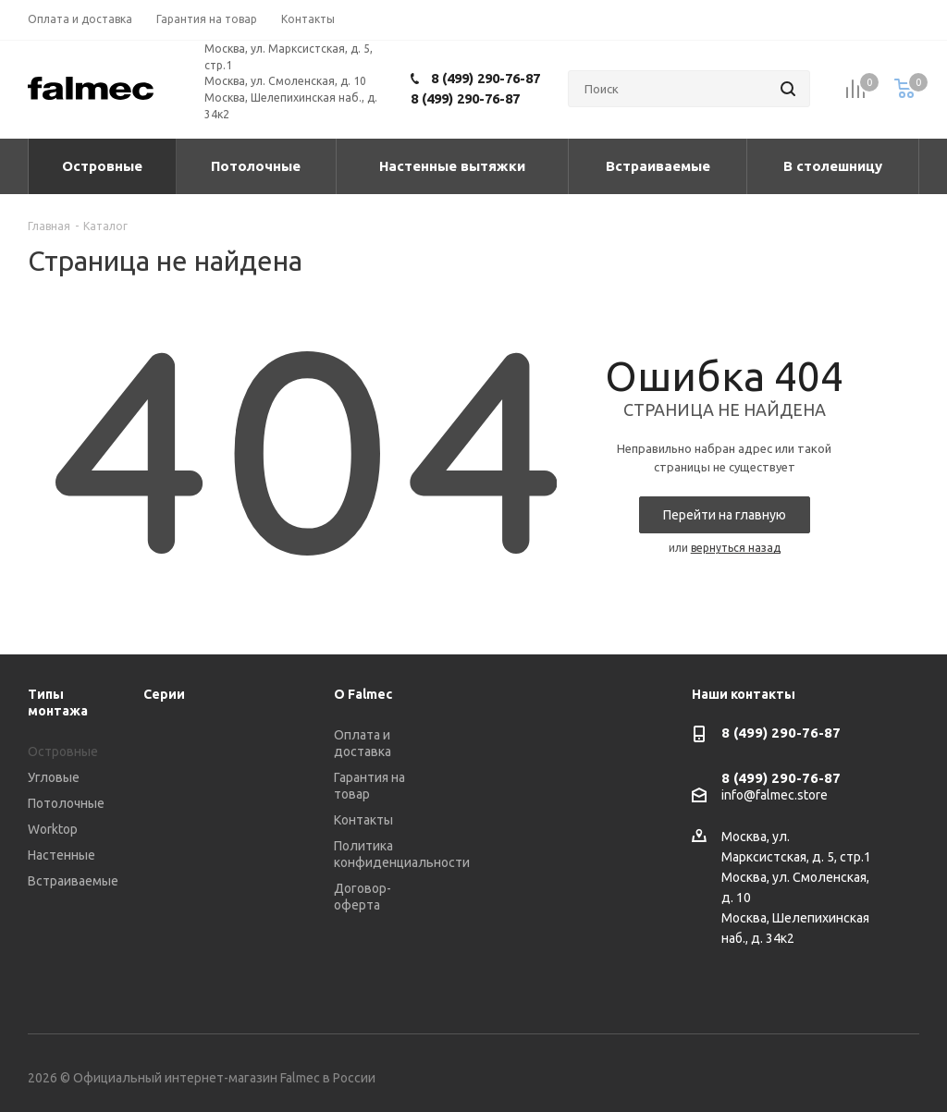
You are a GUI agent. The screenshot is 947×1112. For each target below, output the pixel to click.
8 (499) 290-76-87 (485, 78)
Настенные (61, 855)
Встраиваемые (73, 881)
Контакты (363, 820)
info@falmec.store (774, 795)
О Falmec (363, 694)
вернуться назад (736, 548)
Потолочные (66, 803)
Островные (63, 751)
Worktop (53, 829)
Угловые (54, 777)
